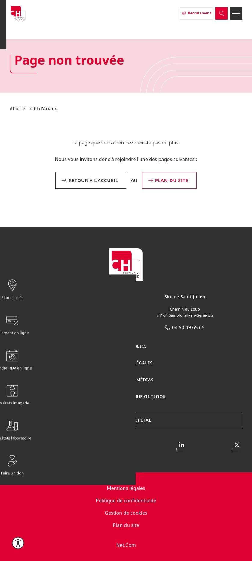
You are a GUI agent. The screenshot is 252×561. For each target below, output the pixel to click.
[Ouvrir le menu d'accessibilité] (18, 543)
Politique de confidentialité (126, 500)
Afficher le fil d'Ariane (33, 108)
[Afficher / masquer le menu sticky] (211, 280)
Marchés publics (126, 346)
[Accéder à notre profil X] (237, 445)
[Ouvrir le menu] (235, 16)
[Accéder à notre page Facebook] (15, 445)
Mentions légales (126, 488)
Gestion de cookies (126, 513)
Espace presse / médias (126, 380)
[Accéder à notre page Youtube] (126, 445)
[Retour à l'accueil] (90, 16)
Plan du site (126, 525)
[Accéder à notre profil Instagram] (70, 445)
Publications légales (126, 363)
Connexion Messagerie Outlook (126, 396)
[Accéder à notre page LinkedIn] (181, 445)
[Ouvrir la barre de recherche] (218, 16)
